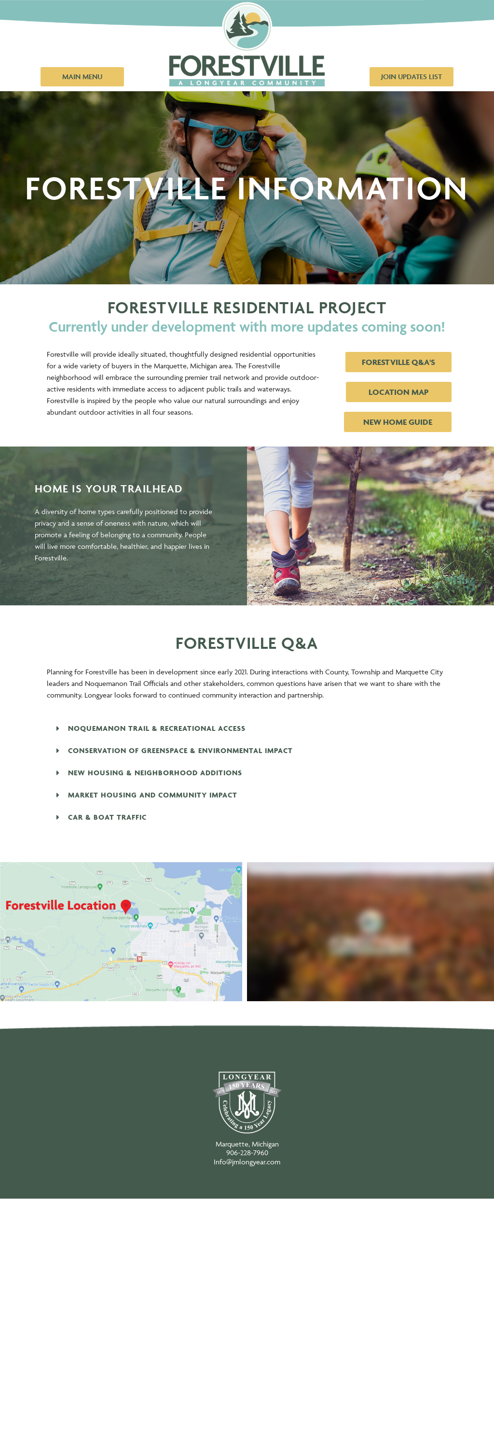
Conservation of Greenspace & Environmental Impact (180, 750)
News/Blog (247, 1377)
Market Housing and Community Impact (152, 794)
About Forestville (247, 1261)
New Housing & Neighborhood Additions (155, 772)
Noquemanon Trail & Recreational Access (157, 728)
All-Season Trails (247, 1338)
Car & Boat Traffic (107, 817)
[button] (247, 728)
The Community (247, 1300)
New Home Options (247, 1223)
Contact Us (247, 1416)
